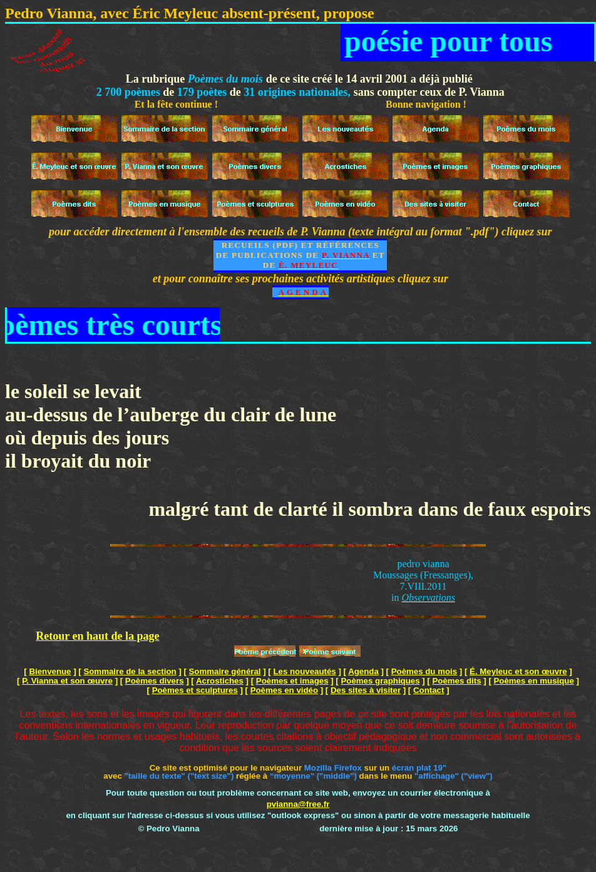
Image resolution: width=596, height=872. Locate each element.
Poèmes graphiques (380, 680)
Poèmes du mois (424, 671)
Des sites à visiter (366, 690)
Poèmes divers (154, 680)
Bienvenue (50, 671)
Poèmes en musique (534, 680)
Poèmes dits (456, 680)
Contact (428, 690)
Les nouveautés (304, 671)
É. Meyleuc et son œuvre (518, 671)
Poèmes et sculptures (195, 690)
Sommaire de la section (129, 671)
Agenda (363, 671)
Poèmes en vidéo (284, 690)
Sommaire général (225, 671)
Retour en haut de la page (97, 636)
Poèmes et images (292, 680)
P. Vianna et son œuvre (67, 680)
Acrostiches (220, 680)
